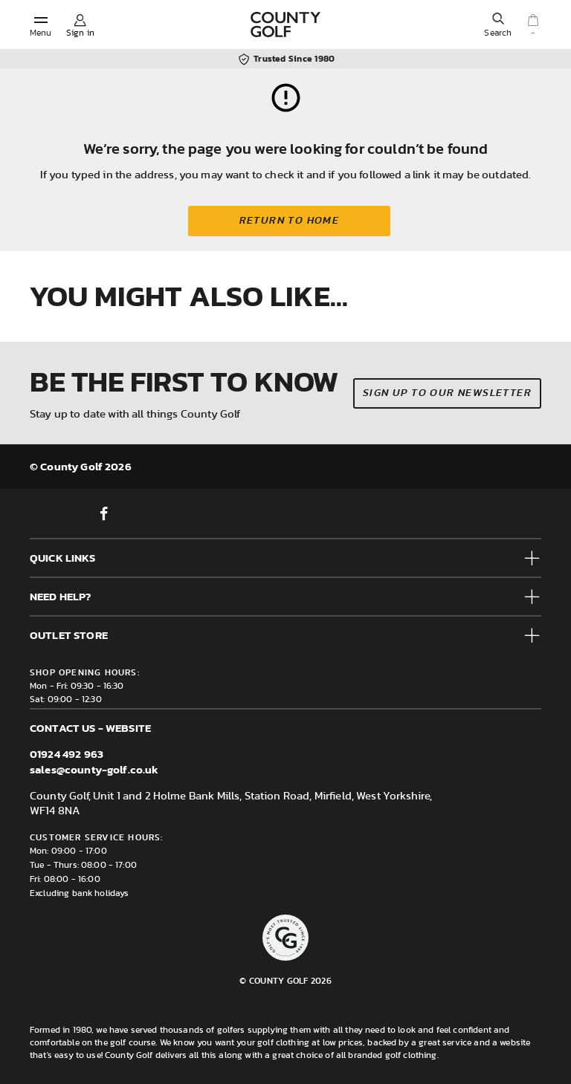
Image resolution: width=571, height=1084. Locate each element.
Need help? (60, 596)
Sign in (80, 32)
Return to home (290, 220)
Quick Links (62, 557)
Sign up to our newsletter (447, 393)
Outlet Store (69, 634)
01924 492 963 (66, 753)
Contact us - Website (90, 727)
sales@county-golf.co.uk (94, 769)
